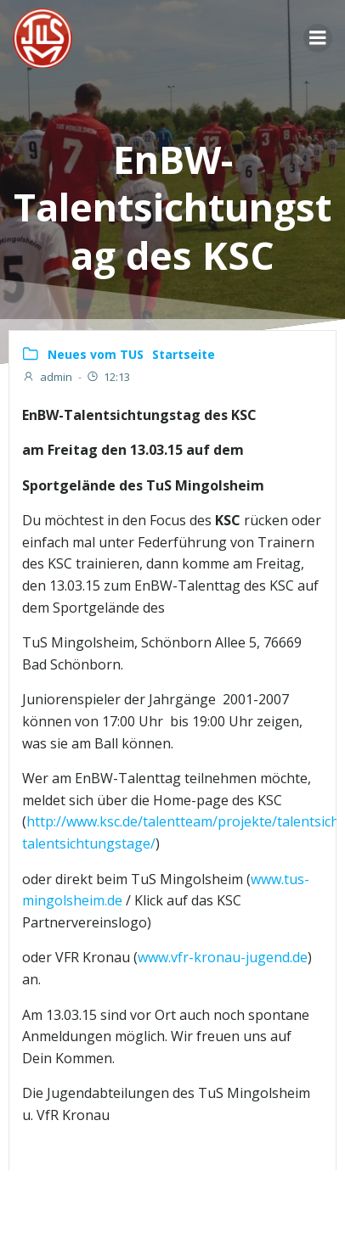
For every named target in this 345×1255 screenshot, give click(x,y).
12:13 (108, 376)
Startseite (183, 354)
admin (47, 376)
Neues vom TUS (96, 354)
